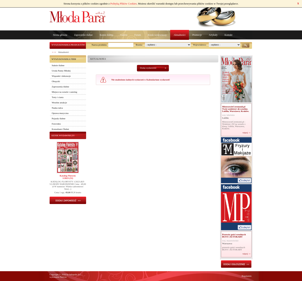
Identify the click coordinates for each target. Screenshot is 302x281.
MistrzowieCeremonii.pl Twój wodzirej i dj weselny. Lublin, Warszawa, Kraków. (235, 108)
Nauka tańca (57, 108)
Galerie (123, 34)
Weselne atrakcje (59, 102)
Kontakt (228, 34)
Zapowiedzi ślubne (83, 34)
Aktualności (179, 34)
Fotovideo (56, 124)
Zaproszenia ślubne (60, 86)
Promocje (197, 34)
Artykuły (213, 34)
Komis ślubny (106, 34)
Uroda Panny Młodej (61, 70)
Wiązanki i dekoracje (61, 76)
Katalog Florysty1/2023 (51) (68, 176)
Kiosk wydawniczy (157, 34)
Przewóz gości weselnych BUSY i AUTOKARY (234, 235)
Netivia (63, 277)
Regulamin (246, 276)
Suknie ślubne (58, 65)
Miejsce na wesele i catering (64, 92)
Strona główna (60, 34)
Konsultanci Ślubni (60, 129)
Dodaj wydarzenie (148, 68)
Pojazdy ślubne (59, 118)
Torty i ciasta (57, 97)
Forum (137, 34)
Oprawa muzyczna (60, 113)
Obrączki (56, 81)
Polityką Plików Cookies (123, 3)
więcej (245, 133)
